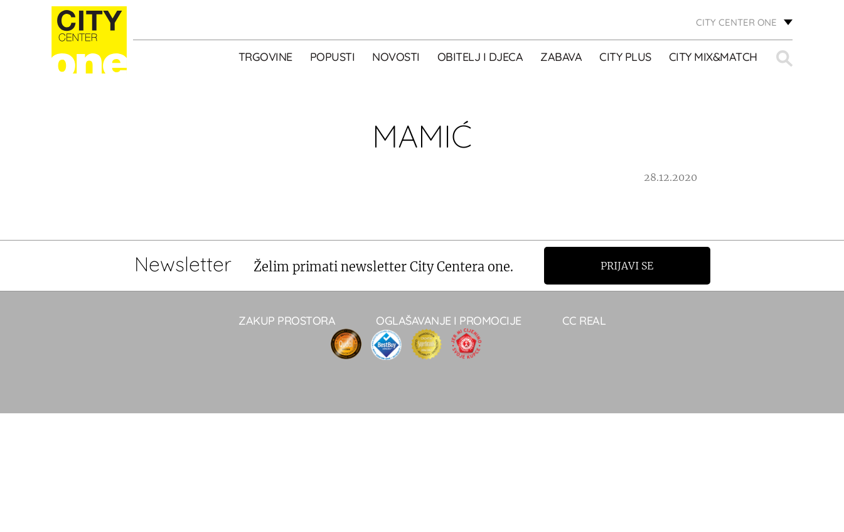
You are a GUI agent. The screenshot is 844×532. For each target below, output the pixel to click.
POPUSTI (332, 57)
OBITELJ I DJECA (480, 57)
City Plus (625, 57)
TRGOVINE (265, 57)
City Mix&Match (713, 57)
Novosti (396, 57)
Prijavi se (627, 265)
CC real (584, 320)
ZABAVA (561, 57)
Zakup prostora (286, 320)
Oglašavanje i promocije (448, 320)
